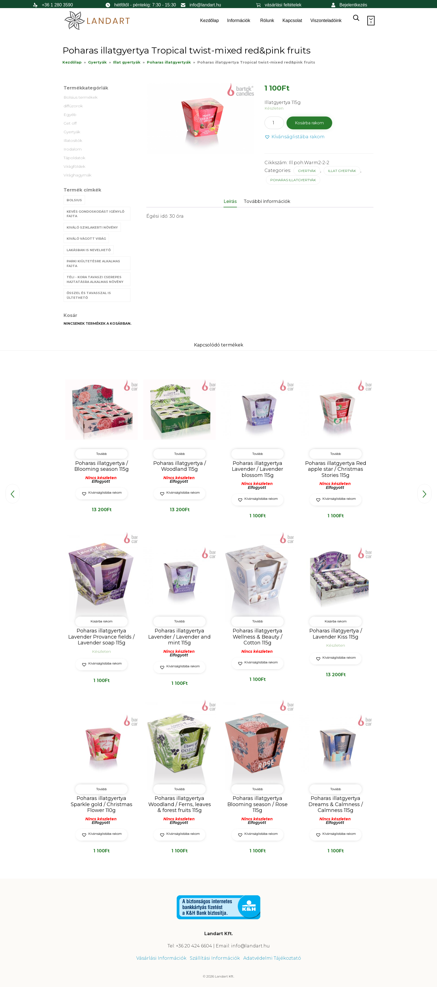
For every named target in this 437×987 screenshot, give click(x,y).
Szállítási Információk (215, 957)
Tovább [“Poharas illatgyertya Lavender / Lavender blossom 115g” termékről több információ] (257, 454)
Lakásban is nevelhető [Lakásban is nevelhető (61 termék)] (89, 250)
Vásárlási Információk (161, 957)
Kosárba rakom (309, 122)
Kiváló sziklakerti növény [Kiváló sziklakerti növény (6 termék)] (92, 227)
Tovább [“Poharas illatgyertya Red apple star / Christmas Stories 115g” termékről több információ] (335, 454)
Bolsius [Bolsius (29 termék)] (74, 200)
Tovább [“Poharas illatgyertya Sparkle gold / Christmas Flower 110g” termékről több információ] (101, 788)
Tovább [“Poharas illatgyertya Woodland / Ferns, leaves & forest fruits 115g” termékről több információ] (179, 788)
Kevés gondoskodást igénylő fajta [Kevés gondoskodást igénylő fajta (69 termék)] (95, 214)
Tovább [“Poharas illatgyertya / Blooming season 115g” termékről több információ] (101, 454)
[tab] (233, 201)
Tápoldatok (74, 157)
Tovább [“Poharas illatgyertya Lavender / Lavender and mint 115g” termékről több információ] (179, 621)
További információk (267, 201)
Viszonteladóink (326, 20)
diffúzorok (73, 105)
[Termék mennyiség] (274, 123)
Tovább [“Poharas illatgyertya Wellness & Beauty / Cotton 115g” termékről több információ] (257, 621)
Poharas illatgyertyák (169, 62)
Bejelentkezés (353, 5)
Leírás (230, 201)
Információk (238, 20)
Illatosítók (73, 140)
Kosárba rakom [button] (102, 621)
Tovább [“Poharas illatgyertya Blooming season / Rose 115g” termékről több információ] (257, 788)
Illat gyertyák (126, 62)
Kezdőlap (209, 20)
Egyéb (70, 114)
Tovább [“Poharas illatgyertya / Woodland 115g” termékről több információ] (179, 454)
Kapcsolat (292, 20)
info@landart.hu (205, 5)
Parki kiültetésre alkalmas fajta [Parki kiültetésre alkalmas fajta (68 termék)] (93, 263)
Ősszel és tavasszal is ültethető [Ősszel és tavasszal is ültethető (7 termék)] (89, 295)
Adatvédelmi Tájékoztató (272, 957)
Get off (70, 123)
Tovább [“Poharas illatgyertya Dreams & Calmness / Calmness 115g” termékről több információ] (335, 788)
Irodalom (73, 149)
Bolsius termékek (81, 97)
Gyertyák (97, 62)
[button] (294, 137)
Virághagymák (77, 175)
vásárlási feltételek (283, 5)
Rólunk (267, 20)
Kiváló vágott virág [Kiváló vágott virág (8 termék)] (86, 239)
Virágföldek (74, 166)
